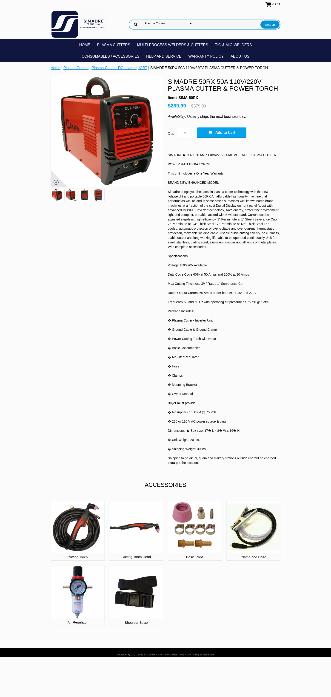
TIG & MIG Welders (233, 45)
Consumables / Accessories (110, 56)
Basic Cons (194, 557)
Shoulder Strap (136, 622)
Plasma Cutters (113, 45)
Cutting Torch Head (136, 557)
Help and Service (163, 56)
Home (84, 45)
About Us (240, 56)
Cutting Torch (77, 557)
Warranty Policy (206, 56)
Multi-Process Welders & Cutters (172, 45)
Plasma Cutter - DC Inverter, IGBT (119, 68)
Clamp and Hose (253, 557)
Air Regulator (78, 622)
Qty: (171, 133)
